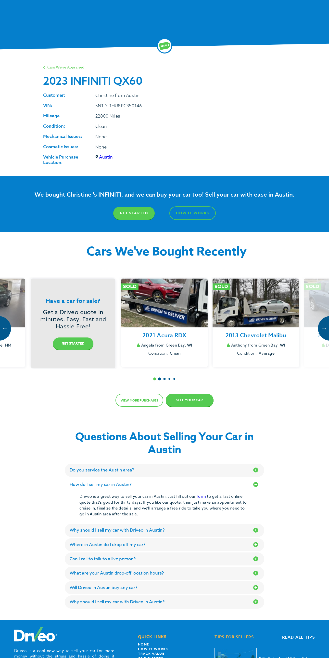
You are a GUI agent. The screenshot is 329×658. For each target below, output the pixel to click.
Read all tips (298, 637)
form (202, 496)
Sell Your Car (189, 400)
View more (139, 400)
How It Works (192, 213)
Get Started (134, 213)
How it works (153, 649)
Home (143, 644)
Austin (104, 157)
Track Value (151, 653)
